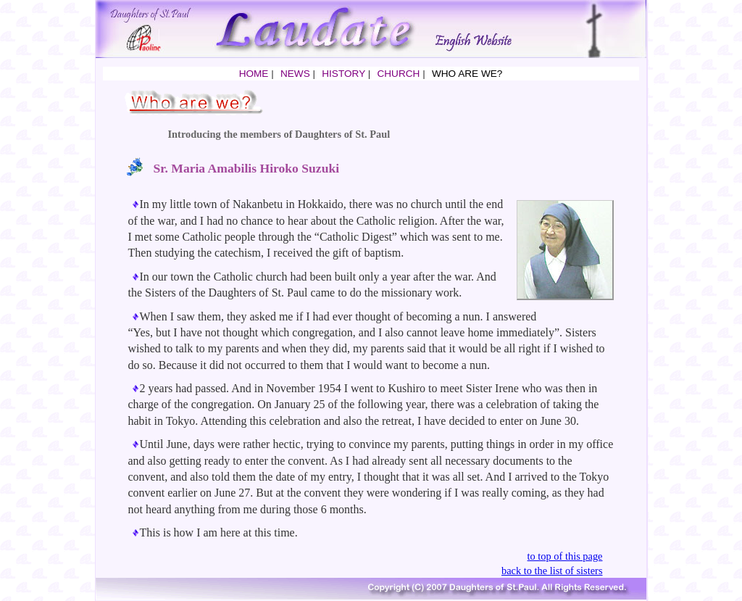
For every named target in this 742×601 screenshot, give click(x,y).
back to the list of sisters (552, 570)
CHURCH (398, 73)
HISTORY (343, 73)
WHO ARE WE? (467, 73)
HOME (254, 73)
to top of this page (565, 556)
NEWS (295, 73)
